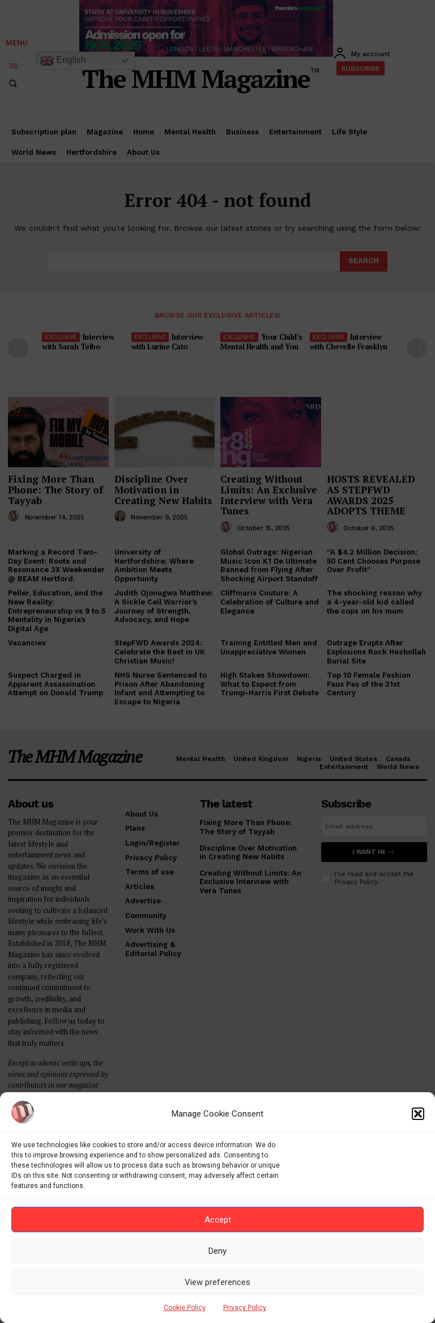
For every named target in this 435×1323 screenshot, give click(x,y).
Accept (217, 1220)
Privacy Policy (244, 1308)
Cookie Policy (185, 1308)
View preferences (217, 1282)
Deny (217, 1251)
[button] (418, 1113)
